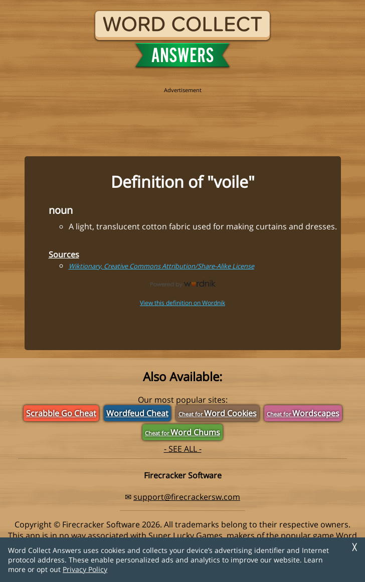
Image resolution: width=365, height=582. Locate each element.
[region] (182, 116)
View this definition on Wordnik (182, 303)
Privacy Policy (85, 569)
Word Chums (182, 432)
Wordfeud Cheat (137, 413)
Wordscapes (303, 413)
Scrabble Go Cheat (61, 413)
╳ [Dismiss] (354, 547)
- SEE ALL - (183, 448)
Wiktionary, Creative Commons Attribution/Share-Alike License (161, 265)
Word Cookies (217, 413)
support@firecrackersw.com (186, 496)
